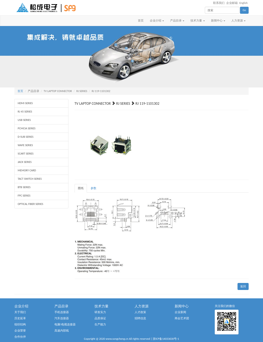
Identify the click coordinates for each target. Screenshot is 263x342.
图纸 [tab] (81, 188)
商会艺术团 (182, 318)
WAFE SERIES (25, 145)
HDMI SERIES (25, 103)
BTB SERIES (24, 187)
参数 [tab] (93, 188)
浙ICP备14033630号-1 (166, 339)
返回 (243, 286)
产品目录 (177, 20)
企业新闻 (180, 312)
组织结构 (20, 324)
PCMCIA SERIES (26, 128)
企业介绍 (157, 20)
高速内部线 (61, 330)
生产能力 (100, 324)
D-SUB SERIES (25, 137)
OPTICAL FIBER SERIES (30, 204)
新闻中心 (218, 20)
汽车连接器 (61, 318)
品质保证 (100, 318)
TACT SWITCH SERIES (30, 179)
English (243, 3)
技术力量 (197, 20)
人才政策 (140, 312)
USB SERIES (24, 120)
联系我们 (219, 3)
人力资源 (238, 20)
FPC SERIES (24, 195)
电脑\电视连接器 (65, 324)
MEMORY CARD (27, 170)
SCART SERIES (25, 153)
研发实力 (100, 312)
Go (244, 10)
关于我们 (20, 312)
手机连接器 (61, 312)
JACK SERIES (25, 162)
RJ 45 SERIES (25, 111)
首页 (141, 20)
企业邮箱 (232, 3)
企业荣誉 (20, 330)
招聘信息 (140, 318)
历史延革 (20, 318)
